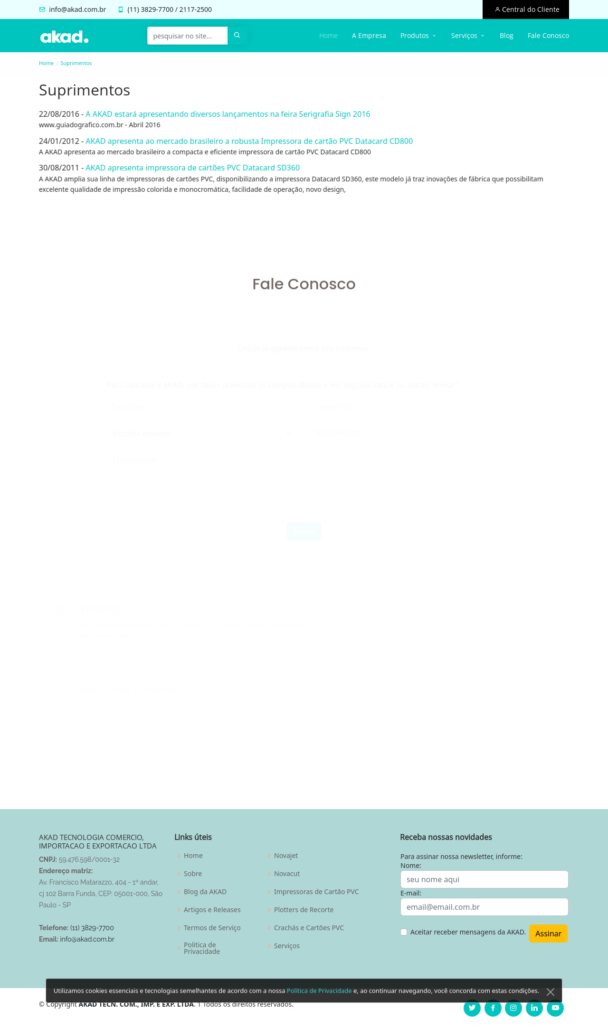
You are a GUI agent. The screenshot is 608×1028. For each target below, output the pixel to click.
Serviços (287, 946)
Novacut (287, 873)
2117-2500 (196, 9)
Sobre (193, 873)
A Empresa (369, 35)
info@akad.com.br (77, 9)
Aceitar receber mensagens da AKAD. (468, 931)
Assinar (548, 933)
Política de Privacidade (319, 1003)
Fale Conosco (548, 35)
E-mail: (410, 892)
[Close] (550, 1004)
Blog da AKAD (205, 891)
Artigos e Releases (212, 909)
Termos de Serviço (212, 927)
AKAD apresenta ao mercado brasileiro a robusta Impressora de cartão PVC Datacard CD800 (245, 141)
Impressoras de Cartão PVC (316, 891)
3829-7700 (157, 9)
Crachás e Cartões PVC (309, 927)
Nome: (410, 865)
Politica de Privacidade (202, 948)
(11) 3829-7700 (92, 928)
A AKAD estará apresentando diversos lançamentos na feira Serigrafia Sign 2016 (224, 114)
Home (328, 35)
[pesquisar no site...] (187, 36)
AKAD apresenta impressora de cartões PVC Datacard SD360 (189, 167)
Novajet (286, 855)
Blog (506, 35)
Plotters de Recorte (303, 909)
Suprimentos (76, 62)
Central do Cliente (530, 9)
